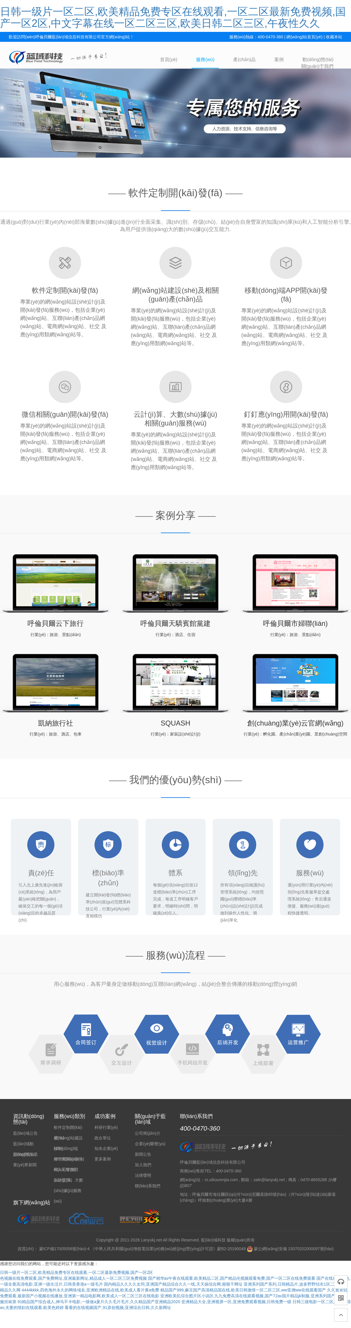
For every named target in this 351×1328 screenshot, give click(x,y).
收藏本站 (334, 37)
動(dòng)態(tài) (317, 59)
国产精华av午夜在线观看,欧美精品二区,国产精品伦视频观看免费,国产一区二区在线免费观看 (231, 1278)
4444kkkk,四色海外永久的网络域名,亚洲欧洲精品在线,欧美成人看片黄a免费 (90, 1290)
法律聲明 (143, 1175)
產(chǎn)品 (244, 59)
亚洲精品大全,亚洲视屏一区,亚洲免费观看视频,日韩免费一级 (236, 1301)
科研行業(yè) (106, 1127)
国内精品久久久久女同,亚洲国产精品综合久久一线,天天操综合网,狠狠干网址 (173, 1284)
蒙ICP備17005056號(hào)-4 (64, 1248)
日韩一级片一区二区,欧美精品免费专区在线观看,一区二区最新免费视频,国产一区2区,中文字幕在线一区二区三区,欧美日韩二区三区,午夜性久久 (173, 17)
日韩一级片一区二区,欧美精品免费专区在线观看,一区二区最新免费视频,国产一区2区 (76, 1272)
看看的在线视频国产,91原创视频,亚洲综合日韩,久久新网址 (118, 1307)
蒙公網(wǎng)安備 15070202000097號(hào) (290, 1248)
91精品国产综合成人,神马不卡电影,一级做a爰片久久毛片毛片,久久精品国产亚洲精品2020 (99, 1301)
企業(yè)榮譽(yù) (150, 1143)
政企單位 (102, 1138)
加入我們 (143, 1164)
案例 (279, 59)
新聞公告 (143, 1154)
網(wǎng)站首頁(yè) (304, 37)
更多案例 (102, 1159)
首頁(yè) (169, 59)
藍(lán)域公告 (25, 1133)
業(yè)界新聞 (25, 1164)
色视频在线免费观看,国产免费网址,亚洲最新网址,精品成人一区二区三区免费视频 (73, 1278)
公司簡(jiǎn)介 (147, 1133)
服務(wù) (205, 59)
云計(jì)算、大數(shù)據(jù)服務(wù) (68, 1190)
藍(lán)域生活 (25, 1154)
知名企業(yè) (106, 1148)
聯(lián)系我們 (147, 1186)
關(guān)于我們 (317, 66)
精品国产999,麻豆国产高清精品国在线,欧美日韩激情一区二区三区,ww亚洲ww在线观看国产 (243, 1290)
